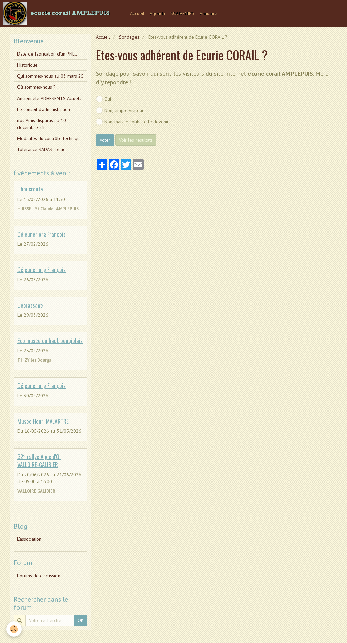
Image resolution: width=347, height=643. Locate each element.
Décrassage (30, 304)
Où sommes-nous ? (36, 87)
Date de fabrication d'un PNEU (47, 54)
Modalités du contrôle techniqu (48, 138)
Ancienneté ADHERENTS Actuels (49, 98)
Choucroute (30, 189)
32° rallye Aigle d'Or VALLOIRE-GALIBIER (39, 460)
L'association (29, 539)
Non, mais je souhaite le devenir (132, 121)
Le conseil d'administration (43, 109)
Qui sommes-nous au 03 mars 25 (50, 76)
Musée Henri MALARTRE (43, 421)
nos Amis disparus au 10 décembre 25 (41, 123)
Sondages (129, 37)
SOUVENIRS (182, 13)
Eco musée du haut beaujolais (50, 340)
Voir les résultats (136, 140)
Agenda (157, 13)
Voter (105, 140)
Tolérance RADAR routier (42, 149)
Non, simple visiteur (120, 110)
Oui (103, 99)
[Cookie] (14, 629)
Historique (27, 65)
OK (81, 620)
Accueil (137, 13)
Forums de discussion (38, 576)
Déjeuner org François (41, 233)
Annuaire (208, 13)
